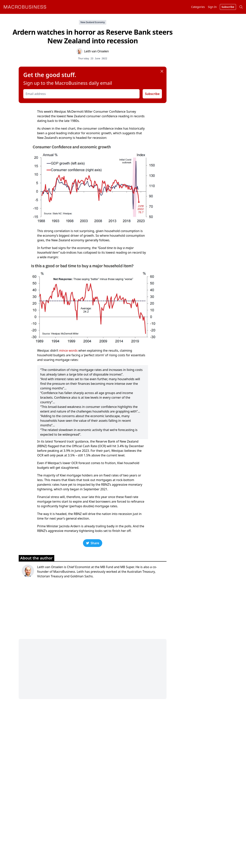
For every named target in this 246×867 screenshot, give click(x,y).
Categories (198, 7)
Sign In (212, 7)
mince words (68, 350)
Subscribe (152, 94)
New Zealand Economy (92, 22)
